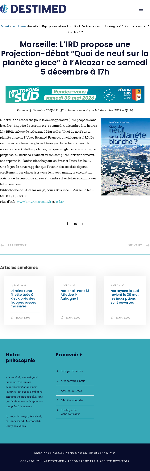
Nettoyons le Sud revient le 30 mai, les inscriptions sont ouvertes (124, 297)
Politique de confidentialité (70, 412)
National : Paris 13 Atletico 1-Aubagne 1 (74, 295)
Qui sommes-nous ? (74, 381)
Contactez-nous (71, 390)
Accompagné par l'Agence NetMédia (99, 461)
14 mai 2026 (18, 285)
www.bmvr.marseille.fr (34, 201)
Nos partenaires (72, 371)
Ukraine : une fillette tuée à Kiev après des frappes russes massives (23, 299)
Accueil (5, 26)
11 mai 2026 (68, 285)
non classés (19, 26)
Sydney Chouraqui (17, 416)
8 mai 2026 (117, 285)
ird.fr (60, 201)
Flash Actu (23, 318)
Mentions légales (72, 400)
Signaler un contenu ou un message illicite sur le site (75, 453)
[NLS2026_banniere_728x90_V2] (75, 94)
